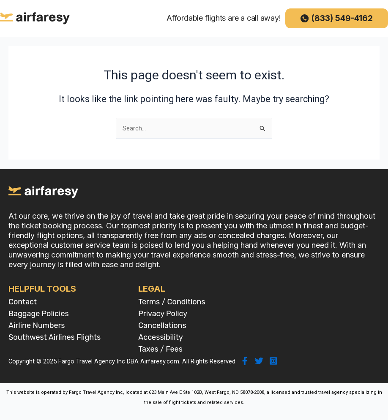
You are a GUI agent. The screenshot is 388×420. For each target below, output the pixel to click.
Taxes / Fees (160, 349)
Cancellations (162, 325)
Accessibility (160, 337)
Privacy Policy (162, 313)
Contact (22, 301)
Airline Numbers (36, 325)
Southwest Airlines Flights (54, 337)
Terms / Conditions (171, 301)
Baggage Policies (38, 313)
